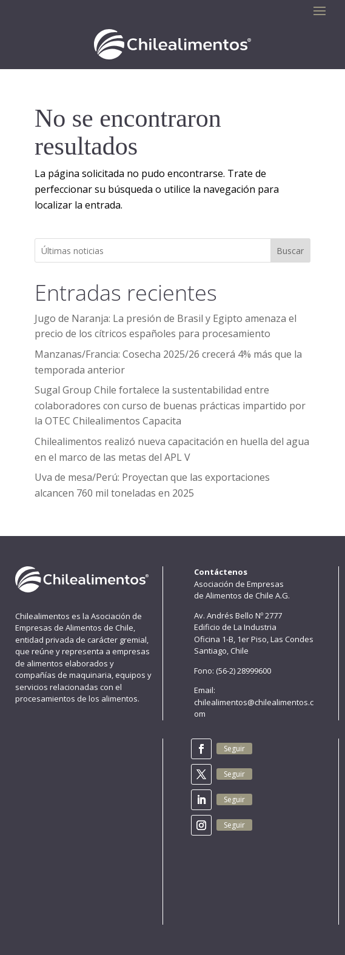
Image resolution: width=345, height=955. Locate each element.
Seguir (234, 748)
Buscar (290, 250)
